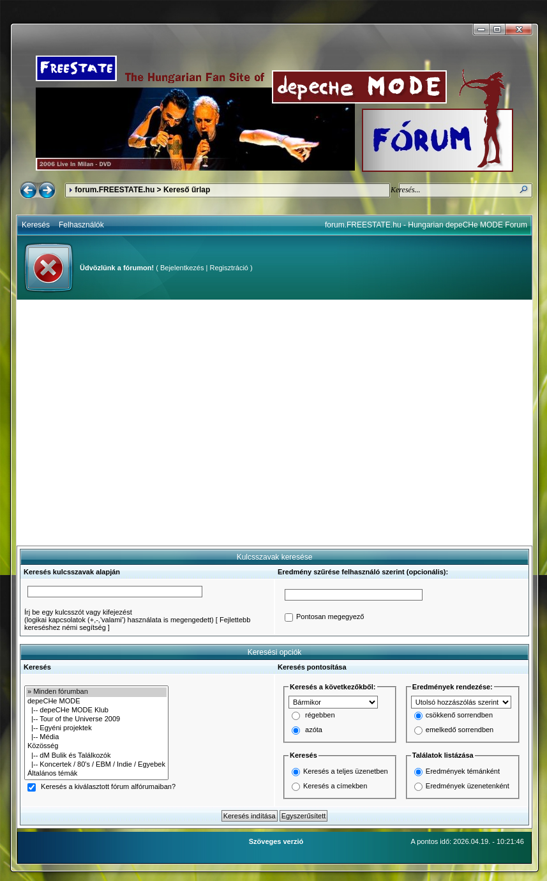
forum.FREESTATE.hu (114, 189)
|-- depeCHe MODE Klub (96, 710)
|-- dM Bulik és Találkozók (96, 755)
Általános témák (96, 773)
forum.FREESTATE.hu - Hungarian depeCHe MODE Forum (426, 224)
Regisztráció (228, 268)
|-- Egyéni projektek (96, 728)
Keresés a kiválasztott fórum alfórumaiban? (108, 787)
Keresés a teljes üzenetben (345, 771)
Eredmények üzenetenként (467, 786)
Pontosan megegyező (330, 617)
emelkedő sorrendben (459, 730)
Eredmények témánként (463, 771)
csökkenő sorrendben (459, 715)
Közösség (96, 746)
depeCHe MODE (96, 701)
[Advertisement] (119, 422)
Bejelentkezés (182, 268)
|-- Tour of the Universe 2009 (96, 719)
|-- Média (96, 737)
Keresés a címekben (335, 786)
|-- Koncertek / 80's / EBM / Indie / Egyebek (96, 764)
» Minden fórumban (96, 691)
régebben (320, 715)
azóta (313, 730)
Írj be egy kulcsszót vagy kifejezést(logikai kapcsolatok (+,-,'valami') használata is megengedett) (119, 616)
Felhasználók (81, 224)
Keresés (36, 224)
